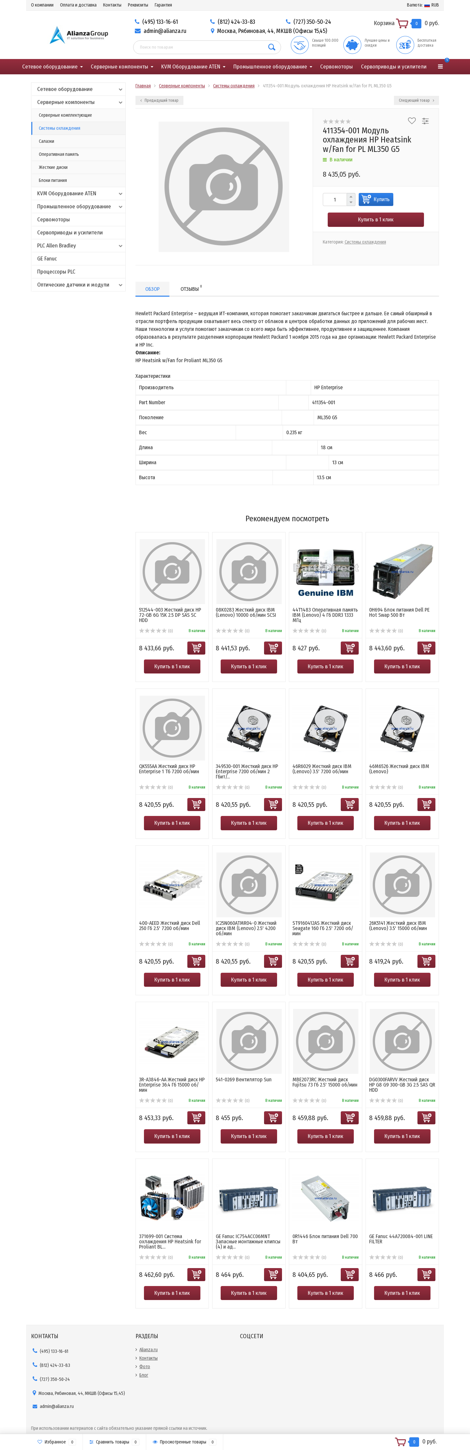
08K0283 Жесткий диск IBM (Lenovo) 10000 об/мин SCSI (246, 612)
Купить (382, 199)
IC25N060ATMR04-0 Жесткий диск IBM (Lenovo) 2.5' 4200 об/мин (246, 928)
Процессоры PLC (56, 271)
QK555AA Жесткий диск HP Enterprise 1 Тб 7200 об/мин (169, 769)
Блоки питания (53, 180)
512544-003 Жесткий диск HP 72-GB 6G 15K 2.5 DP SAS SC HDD (170, 615)
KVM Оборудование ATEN (190, 66)
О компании (42, 5)
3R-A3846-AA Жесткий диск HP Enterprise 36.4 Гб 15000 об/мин (172, 1084)
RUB (423, 5)
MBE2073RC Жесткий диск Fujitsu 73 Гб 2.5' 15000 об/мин (324, 1082)
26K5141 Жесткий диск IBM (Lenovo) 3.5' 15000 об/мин (398, 925)
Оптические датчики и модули (80, 284)
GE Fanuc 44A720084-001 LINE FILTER (401, 1239)
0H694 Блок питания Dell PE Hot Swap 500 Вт (399, 612)
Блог (143, 1375)
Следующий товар (416, 100)
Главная (143, 86)
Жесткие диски (53, 167)
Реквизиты (138, 5)
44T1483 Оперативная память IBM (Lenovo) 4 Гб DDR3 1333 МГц (325, 615)
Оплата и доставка (78, 5)
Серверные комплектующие (65, 115)
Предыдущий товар (159, 100)
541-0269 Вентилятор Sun (244, 1079)
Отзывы (191, 288)
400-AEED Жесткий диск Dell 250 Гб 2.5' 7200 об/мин (169, 925)
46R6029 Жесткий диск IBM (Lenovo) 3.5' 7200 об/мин (322, 769)
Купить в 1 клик (376, 219)
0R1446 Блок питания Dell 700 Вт (325, 1239)
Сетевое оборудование (50, 66)
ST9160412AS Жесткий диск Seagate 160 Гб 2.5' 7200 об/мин (322, 928)
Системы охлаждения (59, 128)
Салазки (46, 141)
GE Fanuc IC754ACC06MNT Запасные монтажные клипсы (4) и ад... (248, 1241)
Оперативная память (59, 154)
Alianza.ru (148, 1350)
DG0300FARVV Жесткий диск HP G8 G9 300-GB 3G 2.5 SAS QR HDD (402, 1084)
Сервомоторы (336, 66)
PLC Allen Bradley (80, 245)
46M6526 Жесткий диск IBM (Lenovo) (399, 769)
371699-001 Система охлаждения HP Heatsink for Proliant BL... (170, 1241)
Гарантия (163, 5)
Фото (144, 1366)
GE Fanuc (47, 258)
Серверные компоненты (119, 66)
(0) (156, 631)
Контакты (112, 5)
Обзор (152, 289)
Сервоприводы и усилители (394, 66)
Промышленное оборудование (270, 66)
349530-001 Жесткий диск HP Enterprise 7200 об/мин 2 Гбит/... (247, 771)
